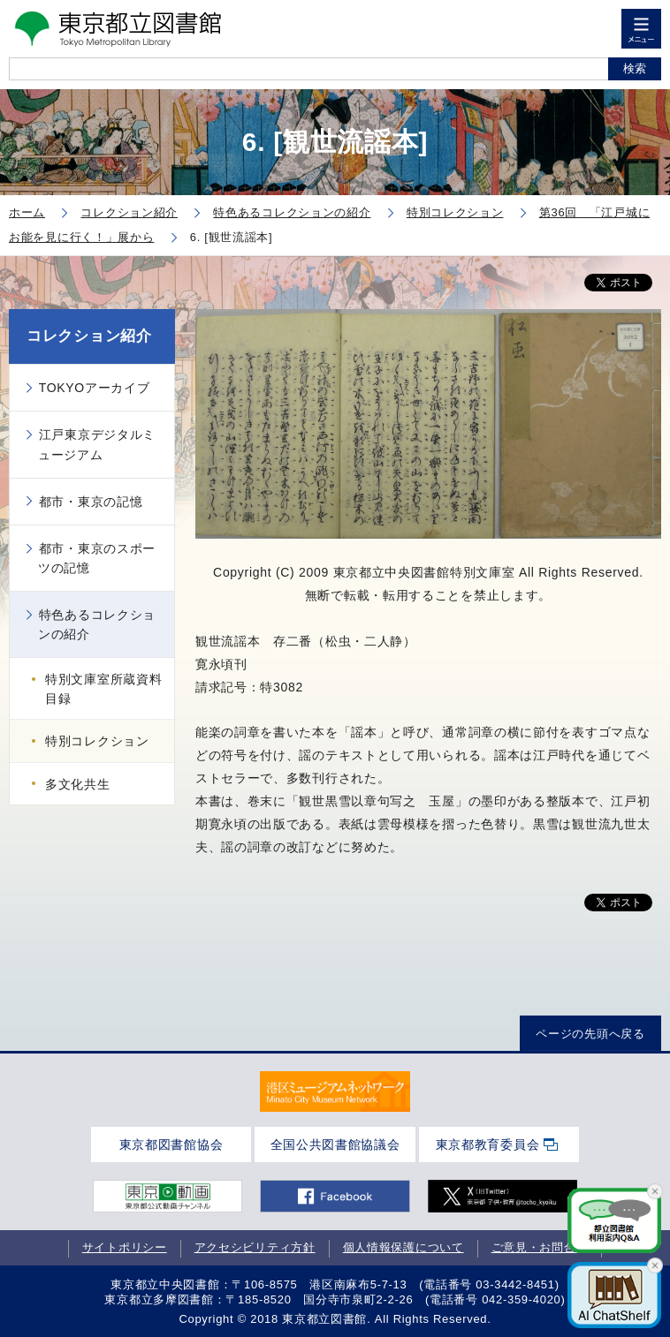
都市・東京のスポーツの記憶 (97, 558)
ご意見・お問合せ (540, 1247)
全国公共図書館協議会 (335, 1144)
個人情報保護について (403, 1247)
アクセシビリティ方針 (255, 1247)
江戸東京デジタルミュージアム (97, 444)
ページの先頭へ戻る (590, 1033)
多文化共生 (77, 784)
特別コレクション (97, 741)
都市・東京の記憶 (91, 502)
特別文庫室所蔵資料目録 (103, 689)
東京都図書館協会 (171, 1144)
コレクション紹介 (89, 336)
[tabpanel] (335, 1091)
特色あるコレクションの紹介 (97, 624)
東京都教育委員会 (488, 1144)
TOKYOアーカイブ (94, 388)
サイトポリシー (124, 1247)
